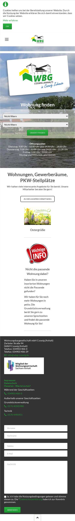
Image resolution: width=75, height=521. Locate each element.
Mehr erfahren (10, 20)
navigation (6, 39)
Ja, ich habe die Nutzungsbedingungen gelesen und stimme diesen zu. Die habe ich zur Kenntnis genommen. (35, 499)
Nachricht (9, 459)
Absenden (12, 510)
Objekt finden (37, 132)
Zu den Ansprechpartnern (37, 199)
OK (7, 26)
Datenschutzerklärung (31, 499)
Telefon (8, 441)
